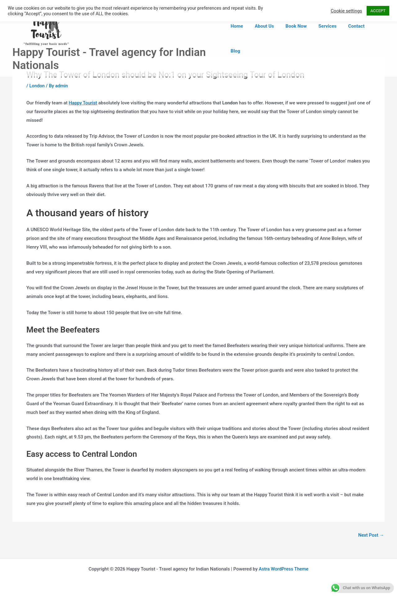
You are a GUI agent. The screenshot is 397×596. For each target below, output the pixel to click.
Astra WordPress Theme (283, 569)
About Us (268, 38)
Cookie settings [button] (346, 11)
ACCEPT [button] (378, 10)
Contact (353, 38)
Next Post (371, 535)
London (37, 86)
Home (243, 38)
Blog (375, 38)
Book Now (297, 38)
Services (326, 38)
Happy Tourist (83, 103)
